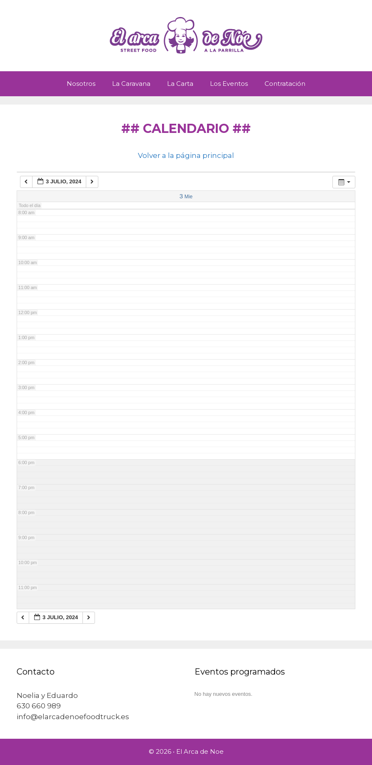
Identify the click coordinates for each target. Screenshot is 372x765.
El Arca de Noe (200, 751)
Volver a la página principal (186, 155)
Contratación (285, 84)
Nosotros (81, 84)
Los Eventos (229, 84)
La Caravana (131, 84)
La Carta (180, 84)
